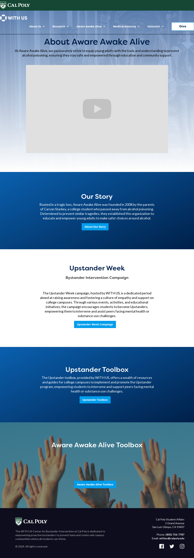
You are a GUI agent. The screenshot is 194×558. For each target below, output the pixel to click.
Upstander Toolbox (95, 400)
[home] (13, 18)
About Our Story (95, 226)
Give (182, 26)
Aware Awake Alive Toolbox (95, 484)
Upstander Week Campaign (95, 324)
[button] (37, 26)
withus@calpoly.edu (171, 538)
